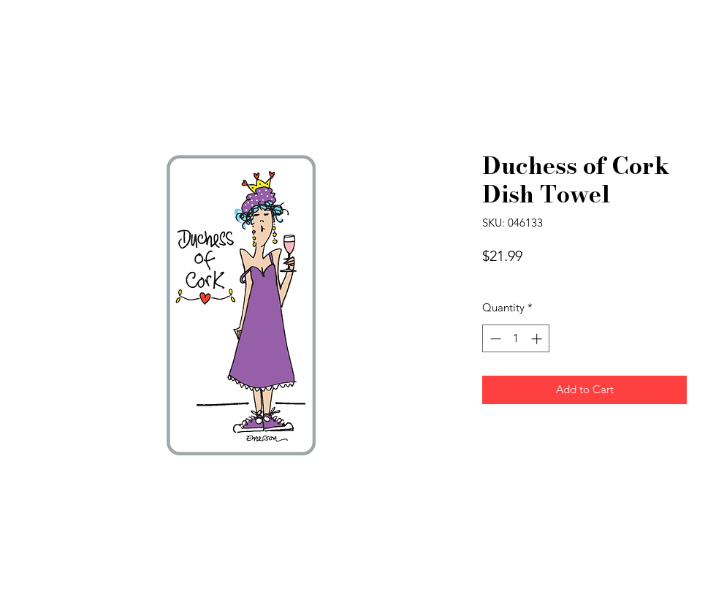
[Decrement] (494, 338)
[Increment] (538, 338)
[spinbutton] (516, 338)
